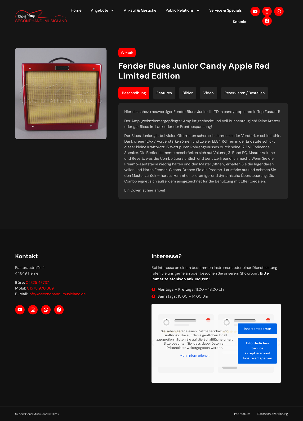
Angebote (102, 10)
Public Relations (183, 10)
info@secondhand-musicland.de (57, 293)
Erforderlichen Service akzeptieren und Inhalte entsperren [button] (257, 350)
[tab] (133, 93)
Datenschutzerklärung (272, 414)
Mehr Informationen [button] (194, 356)
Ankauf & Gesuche (140, 10)
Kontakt (239, 21)
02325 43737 (37, 282)
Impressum (242, 414)
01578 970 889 (40, 288)
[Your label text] (41, 16)
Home (76, 10)
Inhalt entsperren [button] (257, 329)
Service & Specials (225, 10)
